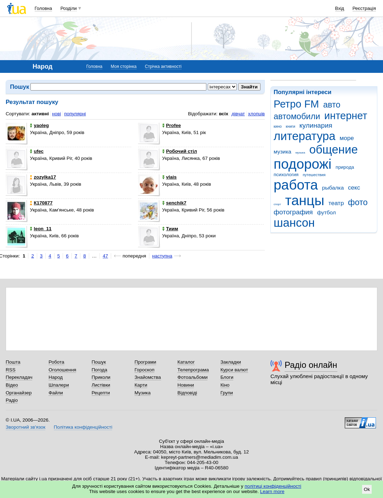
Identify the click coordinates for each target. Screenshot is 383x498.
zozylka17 (43, 177)
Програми (145, 362)
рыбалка (333, 188)
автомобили (297, 116)
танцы (305, 200)
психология (286, 174)
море (346, 138)
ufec (37, 151)
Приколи (101, 377)
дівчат (238, 113)
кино (278, 126)
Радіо (12, 400)
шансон (294, 222)
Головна (43, 8)
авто (332, 104)
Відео (12, 385)
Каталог (186, 362)
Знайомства (148, 377)
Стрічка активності (163, 66)
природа (345, 167)
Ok (367, 489)
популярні (75, 113)
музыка (300, 152)
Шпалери (58, 385)
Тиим (170, 228)
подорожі (302, 164)
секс (354, 187)
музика (282, 152)
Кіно (225, 385)
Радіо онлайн (311, 365)
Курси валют (234, 369)
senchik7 (174, 202)
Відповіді (187, 392)
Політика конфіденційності (83, 427)
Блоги (227, 377)
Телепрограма (193, 369)
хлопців (256, 113)
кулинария (315, 125)
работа (296, 184)
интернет (345, 115)
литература (305, 136)
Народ (55, 377)
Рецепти (101, 392)
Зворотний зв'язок (25, 427)
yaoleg (39, 125)
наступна (162, 256)
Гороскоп (144, 369)
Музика (142, 392)
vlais (169, 177)
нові (56, 113)
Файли (55, 392)
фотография (293, 212)
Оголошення (62, 369)
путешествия (314, 175)
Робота (56, 362)
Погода (99, 369)
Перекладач (19, 377)
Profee (171, 125)
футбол (326, 212)
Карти (141, 385)
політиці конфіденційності (273, 486)
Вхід (339, 8)
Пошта (13, 362)
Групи (227, 392)
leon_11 (40, 228)
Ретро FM (296, 104)
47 (105, 256)
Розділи (69, 8)
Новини (185, 385)
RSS (11, 369)
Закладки (231, 362)
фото (358, 202)
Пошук (99, 362)
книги (290, 126)
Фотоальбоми (192, 377)
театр (336, 203)
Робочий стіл (179, 151)
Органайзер (19, 392)
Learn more (272, 491)
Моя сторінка (124, 66)
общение (333, 149)
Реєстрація (364, 8)
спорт (277, 204)
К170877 (41, 202)
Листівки (101, 385)
